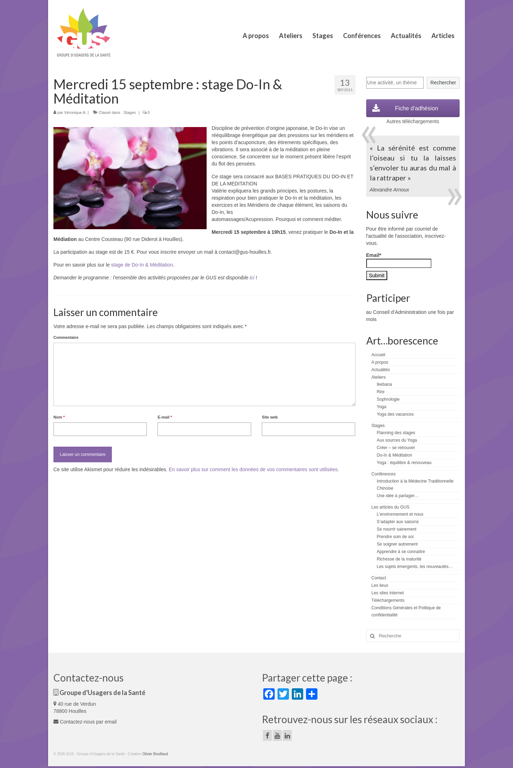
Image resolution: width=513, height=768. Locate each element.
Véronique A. (75, 112)
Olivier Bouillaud (155, 754)
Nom (59, 417)
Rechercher (443, 82)
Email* (398, 260)
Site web (270, 417)
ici (252, 277)
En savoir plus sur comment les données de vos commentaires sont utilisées (253, 469)
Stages (130, 112)
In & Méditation (156, 265)
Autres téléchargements (413, 121)
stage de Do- (125, 265)
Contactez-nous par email (84, 722)
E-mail (164, 417)
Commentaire (65, 337)
